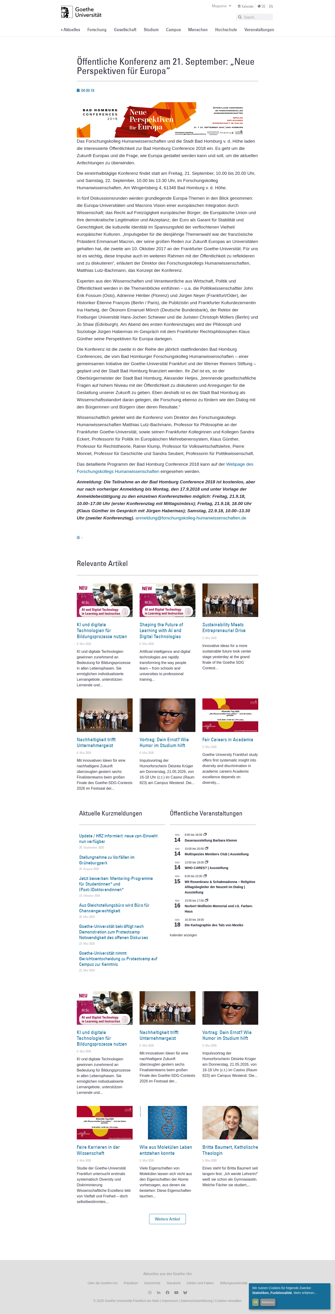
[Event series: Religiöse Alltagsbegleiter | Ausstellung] (205, 876)
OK (256, 1302)
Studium (151, 29)
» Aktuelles (70, 29)
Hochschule (226, 29)
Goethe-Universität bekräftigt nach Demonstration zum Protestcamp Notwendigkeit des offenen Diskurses (113, 931)
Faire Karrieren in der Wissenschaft (98, 1150)
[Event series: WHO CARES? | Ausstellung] (206, 862)
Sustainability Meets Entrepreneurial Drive (224, 627)
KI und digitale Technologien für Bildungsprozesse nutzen (102, 630)
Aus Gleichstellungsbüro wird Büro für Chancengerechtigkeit (114, 908)
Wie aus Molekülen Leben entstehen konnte (166, 1150)
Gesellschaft (125, 29)
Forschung (97, 29)
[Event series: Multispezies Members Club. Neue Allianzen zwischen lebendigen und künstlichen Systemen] (206, 848)
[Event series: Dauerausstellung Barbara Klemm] (205, 834)
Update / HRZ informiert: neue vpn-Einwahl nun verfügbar (118, 838)
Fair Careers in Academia (227, 739)
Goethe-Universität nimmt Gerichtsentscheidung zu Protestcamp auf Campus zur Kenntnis (118, 958)
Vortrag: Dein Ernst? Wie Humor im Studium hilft (164, 742)
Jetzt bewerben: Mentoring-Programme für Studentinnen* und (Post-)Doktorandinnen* (116, 884)
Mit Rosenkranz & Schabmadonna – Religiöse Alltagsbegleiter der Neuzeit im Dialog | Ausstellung (220, 887)
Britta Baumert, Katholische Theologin (230, 1150)
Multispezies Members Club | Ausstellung (217, 854)
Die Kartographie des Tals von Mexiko (214, 925)
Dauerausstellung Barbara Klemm (211, 840)
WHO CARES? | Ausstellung (206, 868)
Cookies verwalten (228, 1301)
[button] (167, 1219)
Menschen (198, 29)
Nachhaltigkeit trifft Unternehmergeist (96, 742)
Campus (173, 29)
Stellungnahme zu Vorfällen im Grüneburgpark (106, 860)
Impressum (169, 1301)
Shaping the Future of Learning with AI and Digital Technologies (161, 630)
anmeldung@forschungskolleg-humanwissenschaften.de (190, 517)
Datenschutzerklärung (196, 1301)
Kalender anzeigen (183, 935)
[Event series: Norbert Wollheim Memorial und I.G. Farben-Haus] (206, 900)
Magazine (221, 5)
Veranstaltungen (259, 29)
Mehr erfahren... (305, 1293)
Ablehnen (268, 1302)
